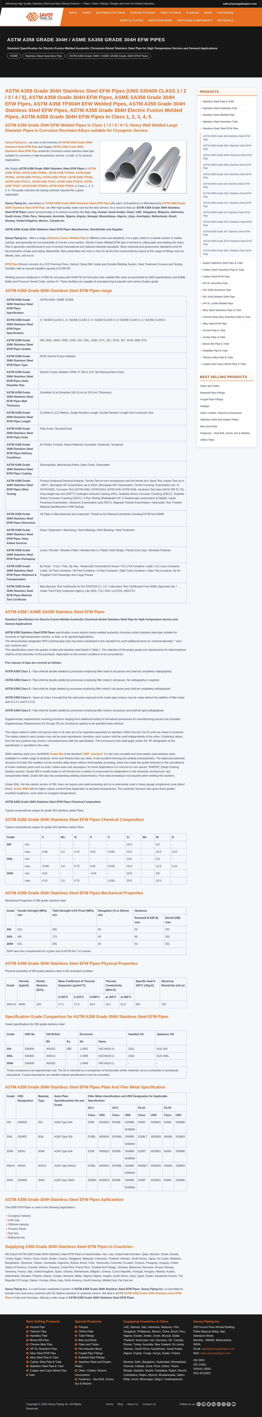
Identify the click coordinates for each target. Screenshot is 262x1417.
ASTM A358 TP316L (80, 177)
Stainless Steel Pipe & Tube (218, 101)
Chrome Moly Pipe (41, 1344)
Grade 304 (56, 753)
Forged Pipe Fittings (211, 399)
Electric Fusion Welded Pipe (68, 238)
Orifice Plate (207, 439)
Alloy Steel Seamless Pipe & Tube (221, 310)
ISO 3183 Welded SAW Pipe (218, 296)
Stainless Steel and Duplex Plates (219, 419)
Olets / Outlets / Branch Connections (221, 412)
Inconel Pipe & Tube (213, 330)
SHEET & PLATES (131, 20)
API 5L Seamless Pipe (215, 283)
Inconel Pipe (37, 1327)
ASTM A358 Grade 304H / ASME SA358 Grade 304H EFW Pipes (108, 56)
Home (109, 1404)
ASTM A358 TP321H (70, 181)
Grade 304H (21, 788)
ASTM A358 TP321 (44, 181)
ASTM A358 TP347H (35, 185)
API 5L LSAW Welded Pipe (217, 303)
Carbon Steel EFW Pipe (216, 276)
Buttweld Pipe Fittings (212, 392)
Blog (120, 1404)
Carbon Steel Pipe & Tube (45, 1361)
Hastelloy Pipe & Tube (215, 350)
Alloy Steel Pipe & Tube (44, 1357)
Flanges (204, 406)
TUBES (86, 12)
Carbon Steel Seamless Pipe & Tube (223, 269)
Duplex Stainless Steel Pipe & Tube (222, 262)
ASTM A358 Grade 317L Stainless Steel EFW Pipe (227, 204)
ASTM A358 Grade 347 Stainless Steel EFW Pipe (226, 233)
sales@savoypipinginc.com (240, 3)
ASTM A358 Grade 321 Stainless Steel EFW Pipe (226, 214)
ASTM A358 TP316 (54, 177)
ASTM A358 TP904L (61, 185)
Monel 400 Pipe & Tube (215, 343)
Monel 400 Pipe (39, 1340)
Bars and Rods (208, 426)
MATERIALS (226, 20)
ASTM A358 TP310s (28, 177)
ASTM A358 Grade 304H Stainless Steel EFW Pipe (77, 203)
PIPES (73, 12)
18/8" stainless (92, 753)
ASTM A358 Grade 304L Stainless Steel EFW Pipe (227, 147)
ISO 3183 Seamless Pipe (216, 289)
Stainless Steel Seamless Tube (220, 121)
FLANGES (192, 12)
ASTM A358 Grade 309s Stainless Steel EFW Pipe (227, 166)
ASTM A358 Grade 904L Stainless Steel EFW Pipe (227, 252)
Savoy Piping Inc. (16, 142)
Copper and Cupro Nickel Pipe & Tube (224, 363)
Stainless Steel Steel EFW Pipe (220, 128)
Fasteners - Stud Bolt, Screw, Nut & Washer (225, 433)
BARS (208, 12)
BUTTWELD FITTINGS (110, 12)
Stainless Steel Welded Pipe (218, 114)
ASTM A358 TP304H (61, 172)
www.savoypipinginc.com (215, 1353)
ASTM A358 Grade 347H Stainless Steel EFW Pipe (227, 243)
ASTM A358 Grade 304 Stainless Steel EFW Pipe (226, 138)
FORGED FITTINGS (142, 12)
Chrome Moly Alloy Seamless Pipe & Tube (226, 316)
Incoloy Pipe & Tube (213, 337)
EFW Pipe (11, 264)
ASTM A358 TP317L (17, 181)
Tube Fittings (86, 1335)
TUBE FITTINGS (170, 12)
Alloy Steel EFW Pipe (214, 323)
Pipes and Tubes (209, 385)
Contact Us (149, 1404)
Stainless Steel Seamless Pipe (43, 56)
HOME (14, 56)
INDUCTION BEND (160, 20)
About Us (132, 1404)
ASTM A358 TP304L (34, 172)
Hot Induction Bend (90, 1348)
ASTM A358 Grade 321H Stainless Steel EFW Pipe (227, 223)
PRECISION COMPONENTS (195, 20)
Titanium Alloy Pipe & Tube (217, 357)
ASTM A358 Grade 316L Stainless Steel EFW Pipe (227, 195)
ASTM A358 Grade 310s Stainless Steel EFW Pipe (227, 176)
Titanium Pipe (38, 1331)
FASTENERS (225, 12)
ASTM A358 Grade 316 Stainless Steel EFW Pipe (226, 185)
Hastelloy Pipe (38, 1335)
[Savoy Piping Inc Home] (39, 17)
